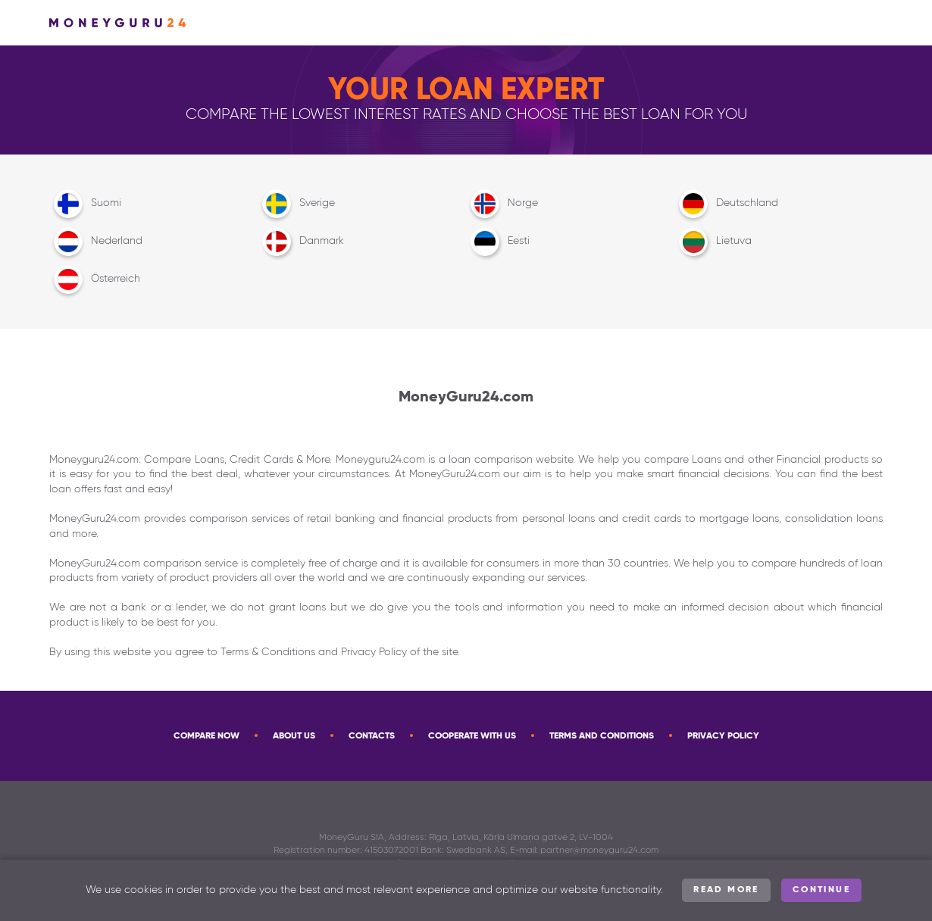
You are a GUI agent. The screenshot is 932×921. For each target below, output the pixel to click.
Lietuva (713, 242)
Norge (502, 204)
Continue (821, 889)
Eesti (498, 242)
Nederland (95, 242)
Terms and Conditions (601, 736)
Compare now (206, 736)
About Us (294, 736)
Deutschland (726, 204)
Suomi (85, 204)
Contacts (372, 736)
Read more (726, 889)
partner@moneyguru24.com (599, 850)
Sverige (296, 204)
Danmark (301, 242)
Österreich (94, 279)
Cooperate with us (472, 736)
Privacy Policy (723, 736)
